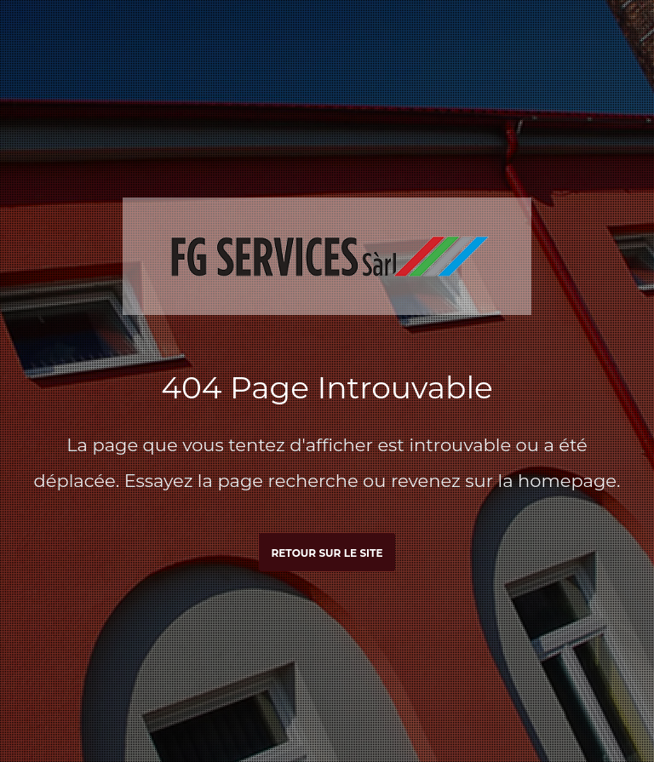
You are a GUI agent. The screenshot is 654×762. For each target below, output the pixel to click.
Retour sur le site (326, 553)
